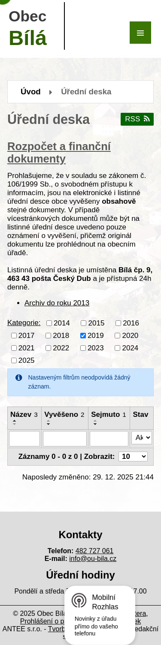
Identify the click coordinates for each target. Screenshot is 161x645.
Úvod (31, 91)
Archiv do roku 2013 (56, 303)
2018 (61, 335)
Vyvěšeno (64, 414)
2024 (130, 348)
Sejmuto (108, 414)
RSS (137, 119)
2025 (26, 360)
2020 (130, 335)
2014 (62, 323)
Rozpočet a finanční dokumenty (59, 152)
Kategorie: (24, 323)
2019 (96, 335)
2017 (26, 335)
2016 (131, 323)
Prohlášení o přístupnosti (58, 621)
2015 (96, 323)
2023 (96, 348)
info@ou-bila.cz (92, 558)
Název (24, 414)
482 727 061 (95, 551)
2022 (61, 348)
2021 (26, 348)
